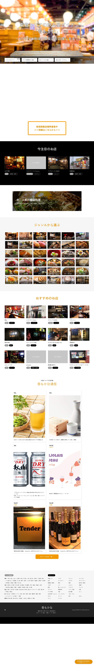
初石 (39, 631)
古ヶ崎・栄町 (20, 623)
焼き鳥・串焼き (82, 625)
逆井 (24, 636)
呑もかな (47, 650)
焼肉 (69, 625)
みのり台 (19, 625)
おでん (80, 638)
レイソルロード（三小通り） (12, 638)
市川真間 (27, 627)
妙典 (27, 629)
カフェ (49, 640)
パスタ (59, 620)
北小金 (24, 620)
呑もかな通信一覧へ (47, 599)
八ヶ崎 (28, 623)
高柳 (30, 636)
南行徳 (23, 629)
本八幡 (30, 629)
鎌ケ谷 (6, 640)
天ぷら (49, 638)
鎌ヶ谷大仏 (15, 640)
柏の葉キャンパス (15, 636)
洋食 (59, 634)
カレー (80, 634)
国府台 (12, 629)
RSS (5, 652)
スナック (70, 620)
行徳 (41, 627)
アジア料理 (50, 634)
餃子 (69, 638)
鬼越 (34, 627)
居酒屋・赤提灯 (51, 625)
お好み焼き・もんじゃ (52, 636)
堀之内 (9, 627)
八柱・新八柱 (30, 620)
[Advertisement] (47, 111)
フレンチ (81, 629)
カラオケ (70, 623)
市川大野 (17, 627)
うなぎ (49, 627)
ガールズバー (61, 623)
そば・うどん (71, 636)
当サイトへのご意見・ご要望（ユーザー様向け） (46, 655)
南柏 (40, 636)
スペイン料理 (71, 631)
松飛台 (12, 625)
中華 (80, 631)
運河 (8, 631)
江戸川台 (12, 631)
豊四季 (33, 636)
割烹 (49, 629)
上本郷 (18, 620)
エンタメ (60, 640)
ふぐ (59, 627)
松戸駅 (44, 623)
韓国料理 (60, 631)
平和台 (7, 634)
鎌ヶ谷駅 (10, 640)
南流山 (11, 634)
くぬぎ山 (25, 640)
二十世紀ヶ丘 (8, 623)
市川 (5, 627)
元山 (14, 620)
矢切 (21, 620)
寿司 (59, 625)
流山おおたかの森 (23, 631)
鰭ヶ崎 (42, 631)
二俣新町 (19, 629)
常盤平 (36, 623)
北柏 (21, 636)
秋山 (11, 620)
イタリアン (71, 629)
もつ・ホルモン (61, 636)
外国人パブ (50, 620)
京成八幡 (7, 629)
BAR (49, 623)
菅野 (15, 629)
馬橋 (15, 625)
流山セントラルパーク (32, 631)
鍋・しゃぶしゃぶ (62, 629)
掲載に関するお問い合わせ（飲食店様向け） (47, 653)
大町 (31, 627)
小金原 (39, 620)
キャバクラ (81, 620)
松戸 (5, 620)
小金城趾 (14, 623)
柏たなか (8, 636)
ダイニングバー (82, 623)
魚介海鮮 (70, 634)
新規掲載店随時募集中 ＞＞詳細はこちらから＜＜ (47, 128)
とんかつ (70, 627)
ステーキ (50, 631)
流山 (5, 631)
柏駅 (20, 638)
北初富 (20, 640)
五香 (25, 623)
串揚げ (80, 627)
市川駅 (12, 627)
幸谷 (43, 620)
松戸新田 (7, 625)
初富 (33, 640)
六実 (8, 620)
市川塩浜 (22, 627)
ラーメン (60, 638)
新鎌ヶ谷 (29, 640)
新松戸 (32, 623)
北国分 (37, 627)
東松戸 (40, 623)
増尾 (37, 636)
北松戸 (35, 620)
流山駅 (16, 631)
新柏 (27, 636)
